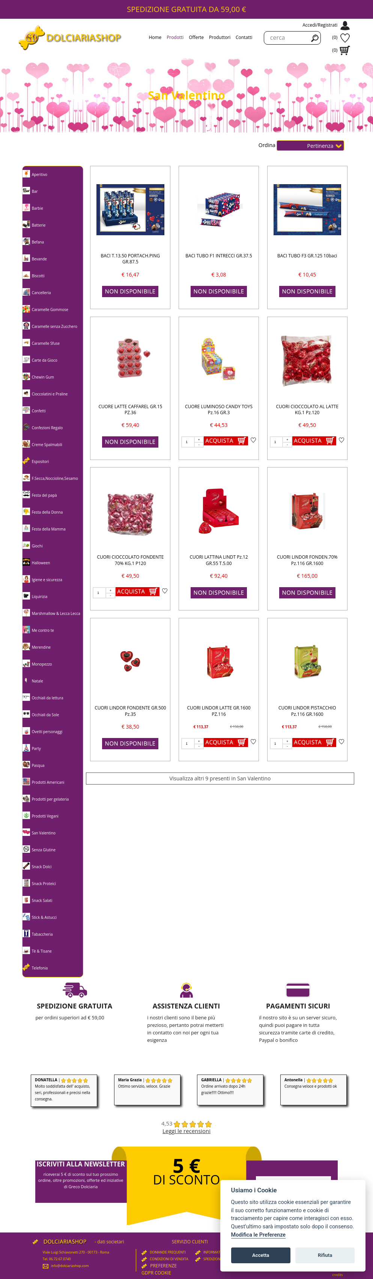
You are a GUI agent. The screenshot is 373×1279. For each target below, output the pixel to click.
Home (155, 37)
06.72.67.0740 (60, 1258)
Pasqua (38, 765)
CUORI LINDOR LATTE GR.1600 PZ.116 (219, 711)
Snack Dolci (42, 866)
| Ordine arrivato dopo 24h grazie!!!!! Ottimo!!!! (226, 1086)
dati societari (110, 1241)
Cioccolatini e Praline (50, 394)
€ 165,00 (307, 575)
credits (337, 1274)
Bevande (39, 259)
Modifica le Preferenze (258, 1235)
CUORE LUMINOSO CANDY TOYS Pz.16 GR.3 (219, 409)
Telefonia (40, 968)
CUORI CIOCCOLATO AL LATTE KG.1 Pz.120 (307, 409)
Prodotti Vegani (45, 816)
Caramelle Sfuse (46, 343)
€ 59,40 (130, 424)
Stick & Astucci (44, 917)
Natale (37, 681)
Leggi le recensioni (186, 1131)
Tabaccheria (42, 934)
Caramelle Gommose (50, 309)
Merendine (41, 647)
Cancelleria (41, 292)
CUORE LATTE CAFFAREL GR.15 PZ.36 (130, 409)
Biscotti (38, 275)
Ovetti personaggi (47, 731)
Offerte (196, 37)
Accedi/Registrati (319, 25)
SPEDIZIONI (208, 1258)
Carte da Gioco (44, 360)
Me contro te (43, 630)
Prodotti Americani (48, 782)
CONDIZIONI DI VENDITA (164, 1258)
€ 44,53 (219, 424)
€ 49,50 (307, 424)
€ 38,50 (130, 726)
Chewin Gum (43, 377)
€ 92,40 (219, 575)
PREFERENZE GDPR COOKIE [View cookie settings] (159, 1269)
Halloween (41, 562)
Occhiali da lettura (47, 697)
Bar (35, 191)
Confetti (39, 410)
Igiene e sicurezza (47, 579)
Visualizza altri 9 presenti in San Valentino (220, 778)
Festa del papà (44, 495)
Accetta (260, 1255)
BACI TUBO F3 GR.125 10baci (307, 255)
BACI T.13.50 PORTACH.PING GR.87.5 (130, 258)
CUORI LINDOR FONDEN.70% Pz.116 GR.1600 (307, 560)
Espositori (40, 461)
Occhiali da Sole (45, 714)
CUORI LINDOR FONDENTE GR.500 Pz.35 (130, 711)
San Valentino (44, 833)
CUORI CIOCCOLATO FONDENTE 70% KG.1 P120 (130, 560)
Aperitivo (39, 174)
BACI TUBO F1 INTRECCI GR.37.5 (218, 255)
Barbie (37, 208)
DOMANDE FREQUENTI (163, 1252)
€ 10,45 (307, 274)
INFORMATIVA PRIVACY (217, 1252)
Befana (38, 242)
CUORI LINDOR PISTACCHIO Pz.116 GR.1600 (307, 711)
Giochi (37, 546)
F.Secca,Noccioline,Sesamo (55, 478)
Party (36, 748)
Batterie (39, 225)
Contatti (244, 37)
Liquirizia (40, 596)
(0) (334, 37)
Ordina (268, 144)
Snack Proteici (44, 883)
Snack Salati (42, 900)
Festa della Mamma (49, 529)
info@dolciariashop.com (66, 1265)
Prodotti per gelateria (50, 799)
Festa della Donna (47, 512)
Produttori (219, 37)
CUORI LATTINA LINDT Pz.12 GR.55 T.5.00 (219, 560)
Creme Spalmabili (47, 444)
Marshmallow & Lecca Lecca (56, 613)
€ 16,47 (130, 274)
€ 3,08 (219, 274)
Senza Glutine (44, 849)
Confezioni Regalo (47, 427)
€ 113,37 (201, 726)
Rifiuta (325, 1255)
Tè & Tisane (42, 951)
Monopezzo (42, 664)
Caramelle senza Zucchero (54, 326)
